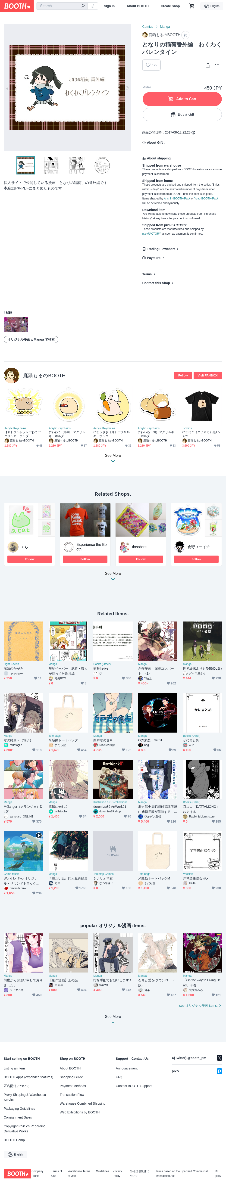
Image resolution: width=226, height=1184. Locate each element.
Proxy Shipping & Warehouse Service (25, 1097)
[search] (83, 6)
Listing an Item (14, 1068)
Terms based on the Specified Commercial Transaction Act (181, 1173)
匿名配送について (17, 1086)
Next (127, 87)
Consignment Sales (18, 1117)
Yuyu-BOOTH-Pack (206, 198)
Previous (7, 87)
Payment (153, 258)
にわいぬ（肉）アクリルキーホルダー (156, 434)
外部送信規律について (139, 1173)
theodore (139, 547)
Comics (147, 26)
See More (113, 578)
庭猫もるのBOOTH (44, 375)
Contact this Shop (156, 283)
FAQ (119, 1077)
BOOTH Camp (14, 1140)
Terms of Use (56, 1173)
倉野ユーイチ (199, 547)
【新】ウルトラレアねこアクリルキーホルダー (22, 434)
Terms (147, 274)
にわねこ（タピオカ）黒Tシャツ (201, 434)
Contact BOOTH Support (134, 1086)
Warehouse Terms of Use (79, 1173)
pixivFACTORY (151, 233)
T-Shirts (187, 428)
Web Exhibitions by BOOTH (80, 1112)
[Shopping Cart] (192, 6)
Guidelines (102, 1171)
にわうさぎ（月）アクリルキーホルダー (111, 434)
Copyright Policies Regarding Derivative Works (25, 1128)
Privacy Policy (117, 1173)
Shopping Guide (71, 1077)
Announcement (127, 1068)
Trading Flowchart (161, 249)
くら (24, 547)
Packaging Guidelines (19, 1108)
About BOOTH (138, 6)
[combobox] (62, 6)
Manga (165, 26)
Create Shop (170, 6)
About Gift (155, 142)
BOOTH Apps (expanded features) (28, 1077)
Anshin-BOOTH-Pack (177, 198)
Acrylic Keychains (15, 428)
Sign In (109, 6)
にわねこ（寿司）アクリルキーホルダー (67, 434)
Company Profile (37, 1173)
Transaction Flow (72, 1095)
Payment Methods (73, 1086)
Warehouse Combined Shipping (82, 1103)
